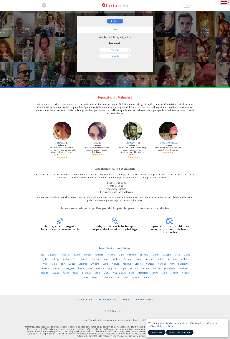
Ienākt (187, 5)
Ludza (105, 259)
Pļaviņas (161, 263)
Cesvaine (86, 272)
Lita (95, 142)
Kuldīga (55, 259)
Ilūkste (81, 268)
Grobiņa (139, 263)
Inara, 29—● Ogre (185, 56)
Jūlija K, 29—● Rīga (185, 81)
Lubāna (55, 272)
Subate (135, 277)
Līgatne (174, 272)
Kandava (127, 263)
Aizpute (115, 263)
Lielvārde (82, 263)
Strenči (155, 272)
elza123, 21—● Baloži (44, 31)
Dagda (123, 268)
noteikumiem (109, 335)
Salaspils (167, 254)
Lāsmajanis (131, 142)
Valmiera (131, 254)
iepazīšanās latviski (92, 320)
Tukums (155, 254)
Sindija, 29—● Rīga (44, 81)
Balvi (62, 263)
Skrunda (134, 268)
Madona (149, 259)
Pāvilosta (96, 277)
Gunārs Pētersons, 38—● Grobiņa (24, 81)
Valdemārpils (119, 272)
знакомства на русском (116, 320)
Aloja (164, 272)
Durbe (146, 277)
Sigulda (44, 259)
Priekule (157, 268)
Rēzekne (111, 254)
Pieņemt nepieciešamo (180, 332)
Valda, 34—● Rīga (24, 56)
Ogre (121, 254)
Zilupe (75, 272)
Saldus (66, 259)
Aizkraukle (173, 259)
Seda (131, 272)
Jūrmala (87, 254)
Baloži (72, 263)
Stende (44, 272)
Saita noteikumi (84, 299)
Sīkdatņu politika (165, 326)
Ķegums (112, 268)
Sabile (97, 272)
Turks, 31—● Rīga (65, 81)
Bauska (95, 259)
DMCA (126, 299)
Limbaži (160, 259)
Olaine (187, 254)
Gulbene (128, 259)
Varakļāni (183, 268)
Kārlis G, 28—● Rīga (185, 31)
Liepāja (65, 254)
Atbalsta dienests (144, 299)
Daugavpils (53, 254)
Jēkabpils (143, 254)
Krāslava (116, 259)
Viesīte (66, 272)
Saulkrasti (183, 263)
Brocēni (57, 268)
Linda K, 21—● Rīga (64, 56)
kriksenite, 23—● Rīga (165, 81)
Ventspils (99, 254)
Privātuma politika (107, 299)
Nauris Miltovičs (166, 142)
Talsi (75, 259)
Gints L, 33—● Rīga (24, 31)
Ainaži (126, 277)
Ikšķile (54, 263)
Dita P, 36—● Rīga (206, 81)
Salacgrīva (69, 268)
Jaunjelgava (169, 268)
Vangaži (150, 263)
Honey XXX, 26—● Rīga (165, 56)
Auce (90, 268)
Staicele (108, 277)
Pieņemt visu (156, 332)
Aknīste (185, 272)
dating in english (139, 320)
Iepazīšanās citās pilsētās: (115, 248)
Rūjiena (45, 268)
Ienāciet (115, 21)
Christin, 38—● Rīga (44, 56)
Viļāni (172, 263)
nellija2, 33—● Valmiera (205, 31)
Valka (105, 263)
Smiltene (95, 263)
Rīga (42, 254)
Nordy (60, 142)
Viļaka (107, 272)
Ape (117, 277)
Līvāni (138, 259)
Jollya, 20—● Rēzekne (165, 31)
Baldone (100, 268)
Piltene (84, 277)
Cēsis (177, 254)
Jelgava (76, 254)
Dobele (84, 259)
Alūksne (185, 259)
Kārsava (145, 268)
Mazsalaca (143, 272)
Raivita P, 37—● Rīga (65, 31)
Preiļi (44, 263)
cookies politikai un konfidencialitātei (135, 335)
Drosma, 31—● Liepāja (206, 56)
